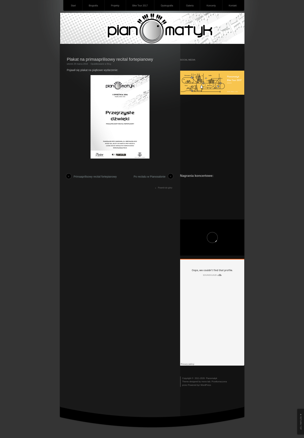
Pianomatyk (211, 378)
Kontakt (233, 5)
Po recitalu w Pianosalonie (149, 176)
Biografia (93, 5)
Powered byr (194, 385)
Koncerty (211, 5)
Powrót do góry (165, 187)
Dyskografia (167, 5)
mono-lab (205, 381)
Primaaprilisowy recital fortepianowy (95, 176)
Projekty (115, 5)
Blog (109, 64)
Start (73, 5)
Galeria (190, 5)
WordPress (205, 385)
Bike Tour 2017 (140, 5)
